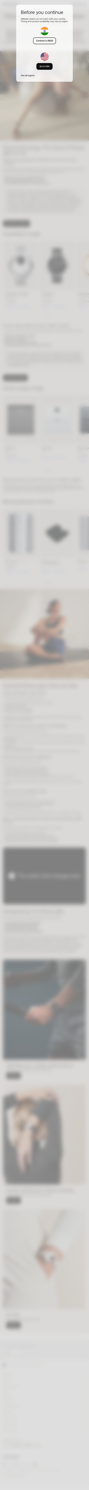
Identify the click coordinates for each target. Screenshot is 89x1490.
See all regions (28, 75)
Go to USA (44, 66)
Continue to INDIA (44, 40)
